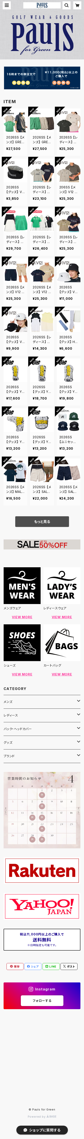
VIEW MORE (22, 617)
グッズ (8, 742)
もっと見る (42, 521)
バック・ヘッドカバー (18, 729)
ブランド (9, 756)
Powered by (42, 1116)
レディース (11, 715)
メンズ (8, 702)
